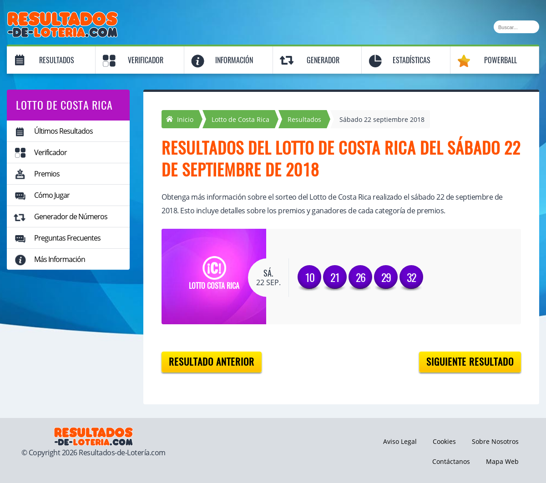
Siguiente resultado (470, 361)
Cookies (444, 441)
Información (234, 60)
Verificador (145, 60)
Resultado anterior (211, 361)
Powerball (500, 60)
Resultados (56, 60)
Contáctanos (451, 461)
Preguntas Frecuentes (67, 238)
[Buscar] (516, 26)
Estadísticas (411, 60)
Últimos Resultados (63, 131)
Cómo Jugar (52, 195)
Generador (323, 60)
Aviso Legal (400, 441)
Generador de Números (70, 216)
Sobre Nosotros (495, 441)
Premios (47, 174)
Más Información (59, 259)
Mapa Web (502, 461)
